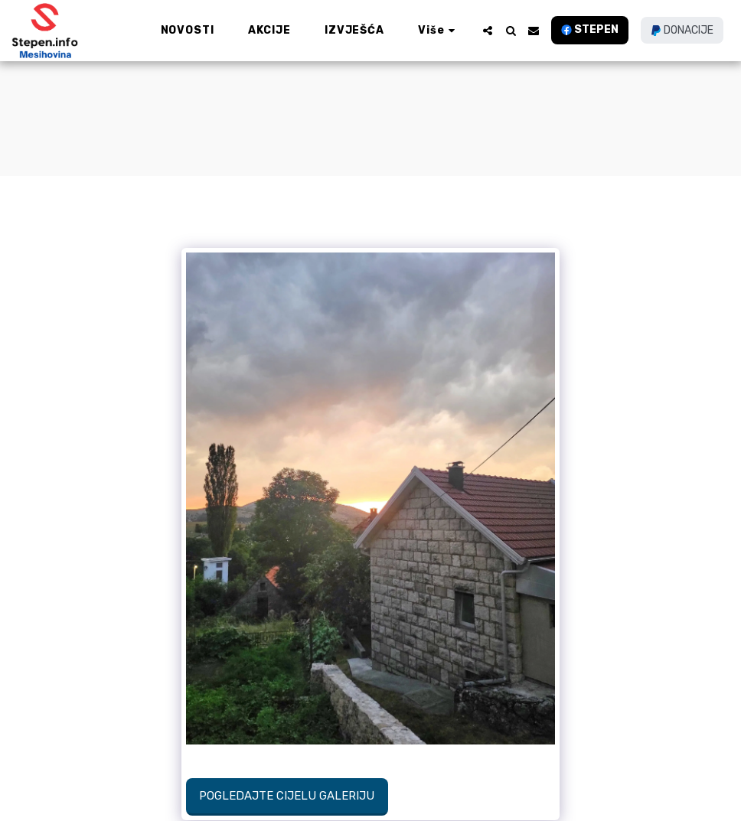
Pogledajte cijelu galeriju (286, 796)
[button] (487, 30)
